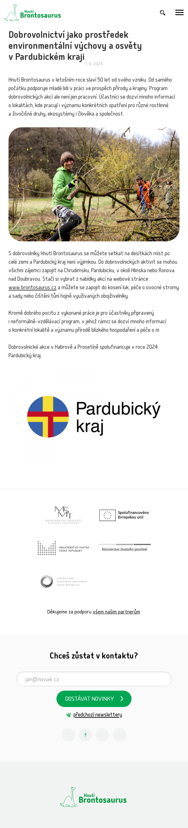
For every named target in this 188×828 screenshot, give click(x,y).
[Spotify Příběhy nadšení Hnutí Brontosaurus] (119, 734)
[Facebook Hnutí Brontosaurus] (85, 734)
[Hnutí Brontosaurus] (94, 797)
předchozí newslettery (97, 715)
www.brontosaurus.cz (32, 288)
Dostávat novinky (89, 700)
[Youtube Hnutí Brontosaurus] (102, 734)
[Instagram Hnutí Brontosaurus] (68, 734)
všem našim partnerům (116, 612)
